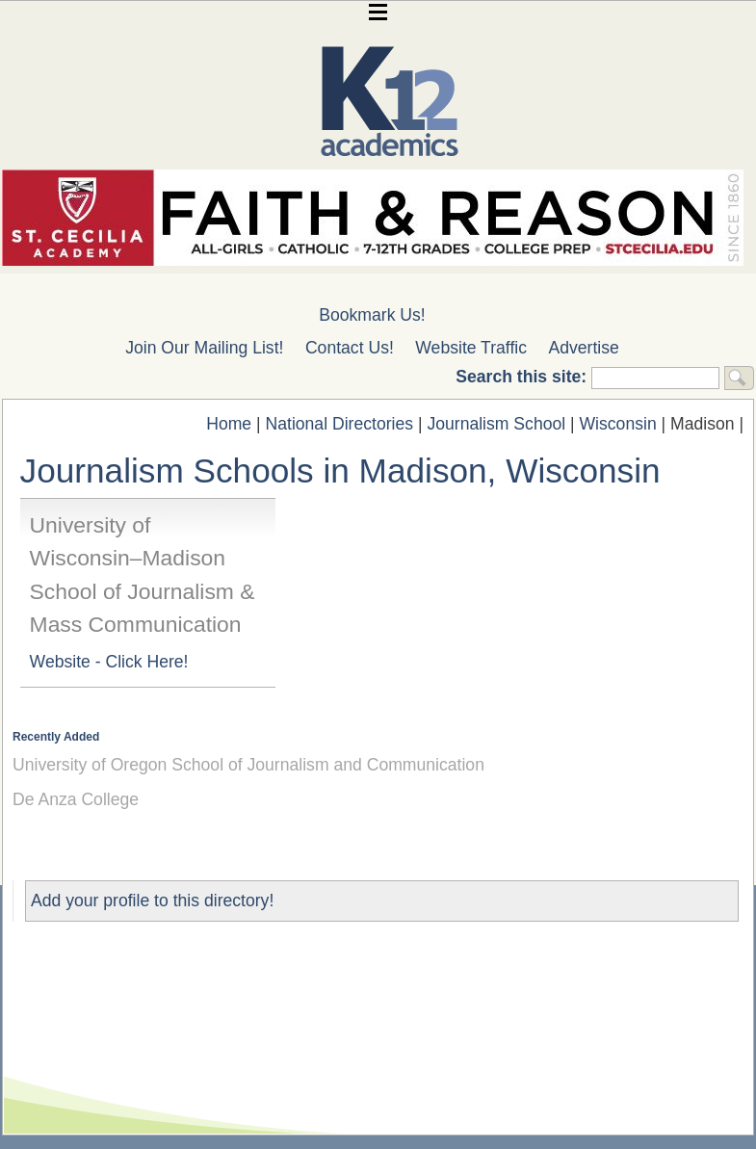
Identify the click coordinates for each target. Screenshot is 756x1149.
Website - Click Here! (109, 661)
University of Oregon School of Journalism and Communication (248, 764)
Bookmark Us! (372, 315)
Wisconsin (618, 423)
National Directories (340, 423)
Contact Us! (349, 347)
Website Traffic (471, 347)
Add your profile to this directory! (152, 900)
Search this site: (523, 376)
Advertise (584, 347)
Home (228, 423)
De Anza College (76, 799)
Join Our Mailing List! (204, 347)
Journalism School (496, 423)
